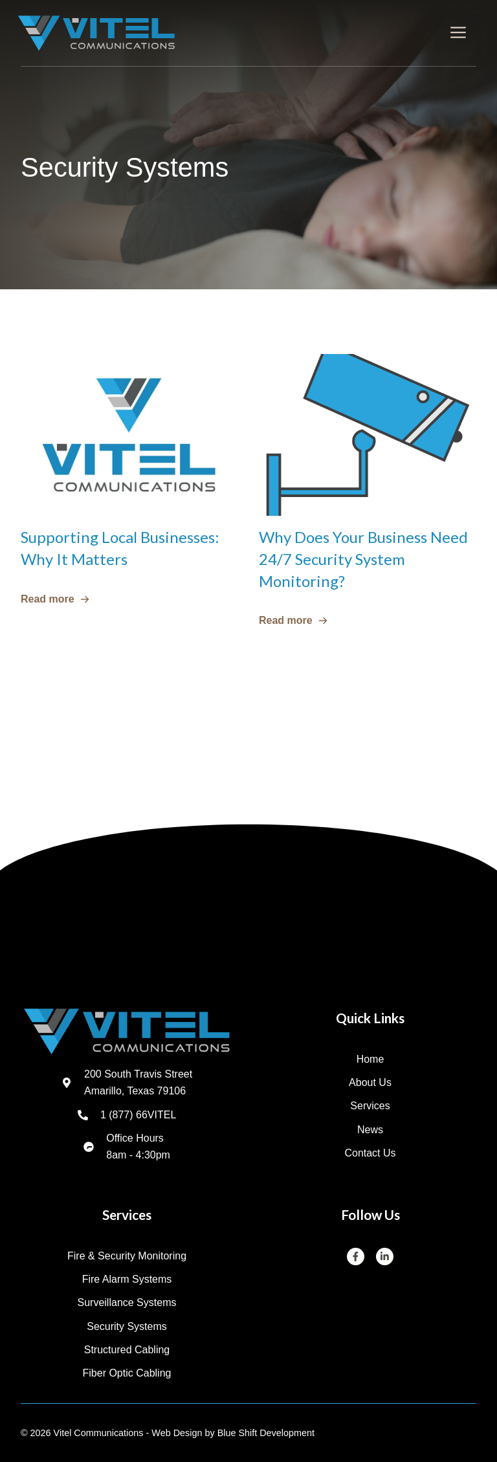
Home (370, 1059)
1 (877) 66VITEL (138, 1114)
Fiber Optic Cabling (127, 1373)
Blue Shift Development (266, 1433)
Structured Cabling (127, 1349)
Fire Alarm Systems (127, 1279)
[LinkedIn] (385, 1257)
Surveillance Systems (127, 1302)
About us (370, 1082)
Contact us (369, 1152)
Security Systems (127, 1326)
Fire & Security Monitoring (126, 1255)
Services (370, 1105)
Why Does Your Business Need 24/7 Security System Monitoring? (363, 558)
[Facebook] (356, 1257)
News (370, 1129)
